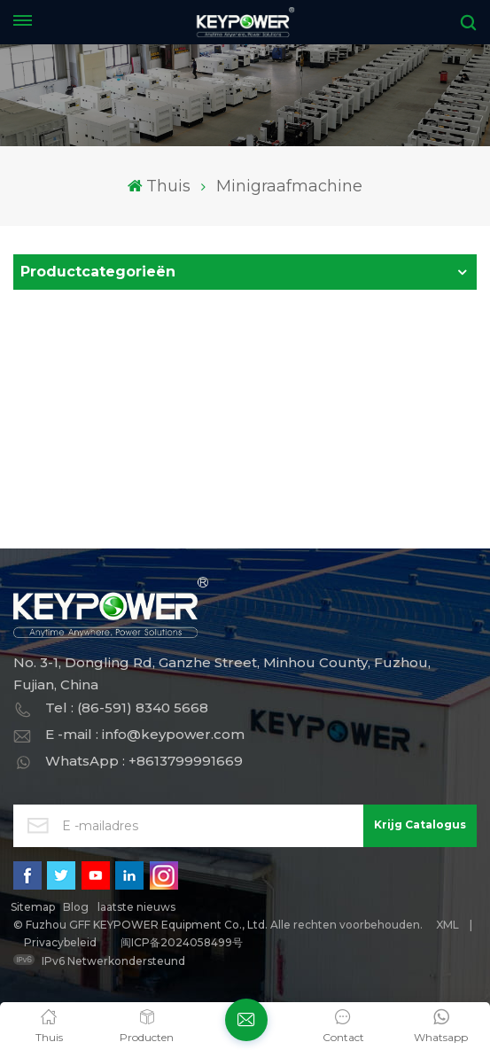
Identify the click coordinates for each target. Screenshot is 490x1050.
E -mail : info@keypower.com (145, 734)
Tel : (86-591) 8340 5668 (126, 707)
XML (447, 924)
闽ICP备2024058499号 (182, 942)
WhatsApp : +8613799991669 (144, 760)
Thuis (159, 186)
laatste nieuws (136, 907)
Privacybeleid (60, 942)
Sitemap (33, 907)
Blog (76, 907)
